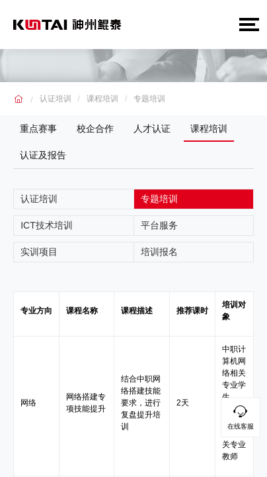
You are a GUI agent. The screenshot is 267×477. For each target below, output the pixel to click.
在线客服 (240, 415)
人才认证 (152, 128)
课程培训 (102, 98)
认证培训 (55, 98)
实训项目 (38, 251)
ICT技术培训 (46, 225)
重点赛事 (38, 128)
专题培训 (149, 98)
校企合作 (95, 128)
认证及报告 (43, 155)
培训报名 (159, 251)
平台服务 (159, 225)
